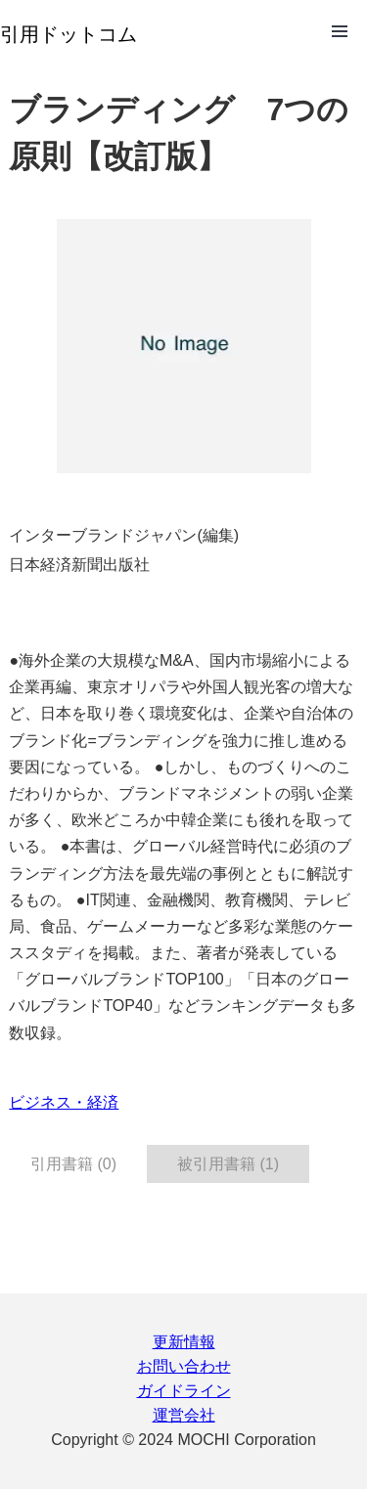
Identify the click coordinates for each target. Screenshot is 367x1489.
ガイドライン (184, 1390)
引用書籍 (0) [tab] (73, 1164)
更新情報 (184, 1342)
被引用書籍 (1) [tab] (228, 1164)
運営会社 (184, 1415)
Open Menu (339, 31)
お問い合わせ (184, 1366)
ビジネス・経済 (63, 1102)
